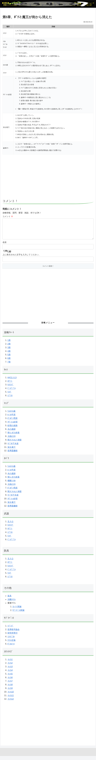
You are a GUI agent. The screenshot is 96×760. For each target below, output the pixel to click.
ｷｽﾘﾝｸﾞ (11, 389)
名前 (4, 246)
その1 (10, 663)
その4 (10, 674)
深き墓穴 (12, 451)
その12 (11, 703)
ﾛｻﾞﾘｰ (10, 385)
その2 (10, 667)
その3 (10, 671)
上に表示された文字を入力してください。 (21, 259)
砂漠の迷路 (13, 429)
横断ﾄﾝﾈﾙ (12, 485)
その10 (11, 696)
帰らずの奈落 (14, 437)
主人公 (11, 525)
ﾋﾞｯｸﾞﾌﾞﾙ (12, 392)
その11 (11, 699)
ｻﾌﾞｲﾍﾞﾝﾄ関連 (18, 614)
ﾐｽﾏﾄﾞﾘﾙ (11, 641)
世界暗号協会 (14, 633)
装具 (10, 600)
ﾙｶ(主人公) (12, 381)
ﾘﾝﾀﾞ (10, 396)
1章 (9, 344)
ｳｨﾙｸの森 (12, 415)
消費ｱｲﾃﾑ (12, 603)
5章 (9, 359)
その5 (10, 678)
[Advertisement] (48, 177)
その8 (10, 689)
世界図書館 (13, 455)
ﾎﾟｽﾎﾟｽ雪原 (13, 422)
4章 (9, 355)
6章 (9, 362)
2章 (9, 348)
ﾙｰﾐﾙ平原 (12, 419)
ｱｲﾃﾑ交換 (12, 644)
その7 (10, 685)
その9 (10, 692)
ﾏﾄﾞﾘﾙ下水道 (13, 447)
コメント (7, 216)
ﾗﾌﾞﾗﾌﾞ (11, 630)
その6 (10, 681)
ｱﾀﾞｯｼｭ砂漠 (13, 426)
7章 (9, 366)
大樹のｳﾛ (12, 440)
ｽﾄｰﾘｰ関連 (17, 611)
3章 (9, 351)
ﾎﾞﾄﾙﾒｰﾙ (11, 648)
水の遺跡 (12, 433)
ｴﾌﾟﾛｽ (10, 399)
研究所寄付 (13, 637)
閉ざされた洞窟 (15, 444)
